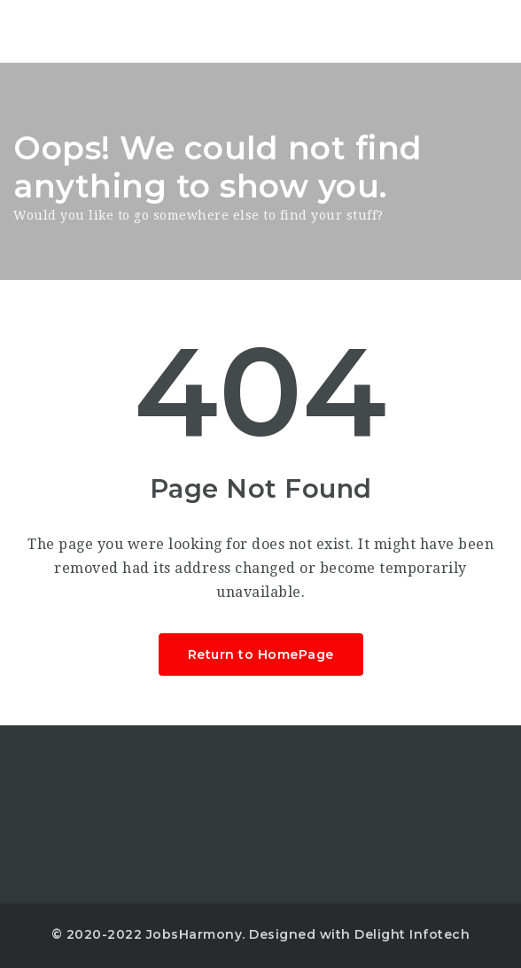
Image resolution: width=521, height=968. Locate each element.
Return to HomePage (261, 654)
